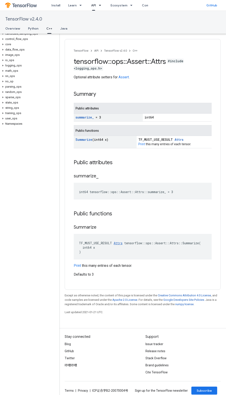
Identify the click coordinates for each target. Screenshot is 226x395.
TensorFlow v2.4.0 (23, 19)
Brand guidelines (157, 365)
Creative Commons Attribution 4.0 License (184, 295)
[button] (29, 33)
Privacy (83, 390)
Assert (124, 77)
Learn (72, 5)
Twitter (70, 358)
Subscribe (204, 391)
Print (141, 144)
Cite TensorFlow (156, 372)
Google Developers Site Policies (183, 299)
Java (63, 28)
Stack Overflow (156, 358)
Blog (68, 344)
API (96, 50)
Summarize (83, 139)
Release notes (155, 351)
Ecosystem (119, 5)
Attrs (179, 139)
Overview (12, 28)
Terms (69, 390)
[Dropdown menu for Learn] (82, 5)
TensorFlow (81, 50)
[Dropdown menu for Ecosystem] (132, 5)
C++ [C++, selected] (49, 28)
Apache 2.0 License (124, 299)
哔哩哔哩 (71, 365)
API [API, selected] (93, 5)
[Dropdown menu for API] (101, 5)
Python (33, 28)
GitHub (211, 5)
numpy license (184, 304)
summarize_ (84, 117)
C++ (135, 50)
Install (55, 5)
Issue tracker (154, 344)
